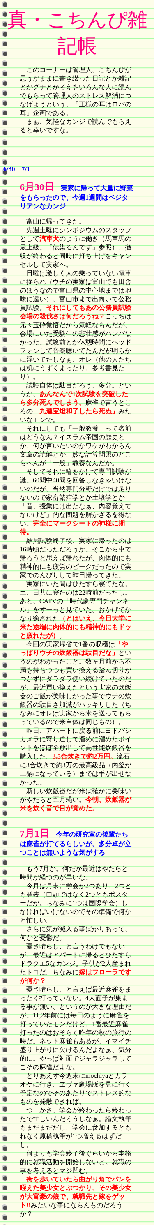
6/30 (9, 169)
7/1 (25, 169)
